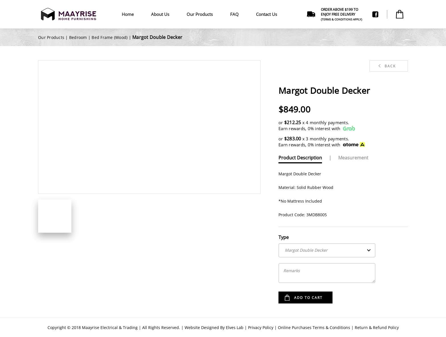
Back (390, 66)
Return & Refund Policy (377, 327)
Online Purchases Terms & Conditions (314, 327)
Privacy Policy (260, 327)
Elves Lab (234, 327)
